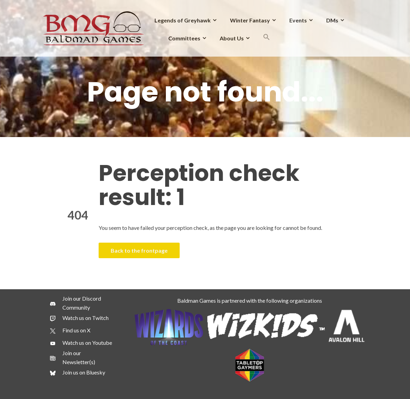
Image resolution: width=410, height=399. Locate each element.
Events (298, 20)
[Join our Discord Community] (82, 303)
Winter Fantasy (250, 20)
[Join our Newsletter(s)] (82, 357)
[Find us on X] (70, 330)
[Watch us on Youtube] (81, 342)
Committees (184, 38)
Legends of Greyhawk (182, 20)
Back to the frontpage (139, 250)
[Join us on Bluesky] (77, 372)
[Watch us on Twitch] (79, 317)
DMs (332, 20)
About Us (232, 38)
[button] (266, 38)
